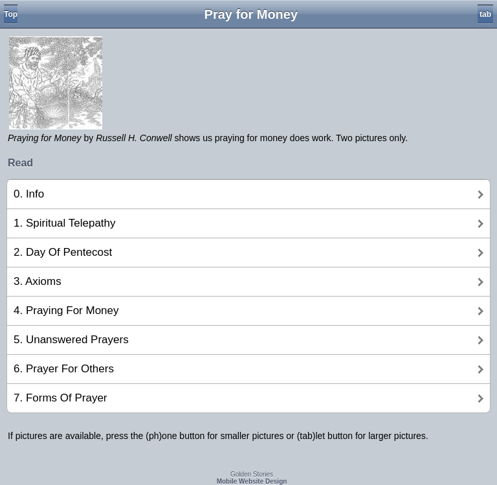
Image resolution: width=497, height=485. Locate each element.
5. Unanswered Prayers (71, 339)
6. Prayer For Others (64, 369)
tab (485, 14)
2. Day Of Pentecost (63, 252)
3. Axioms (37, 281)
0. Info (29, 194)
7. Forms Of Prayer (60, 398)
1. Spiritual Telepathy (65, 223)
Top (10, 14)
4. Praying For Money (66, 310)
